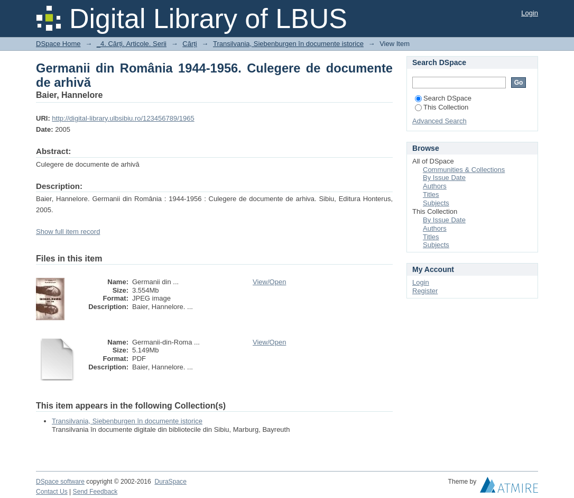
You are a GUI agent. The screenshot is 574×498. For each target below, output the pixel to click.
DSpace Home (58, 44)
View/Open (269, 282)
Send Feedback (95, 491)
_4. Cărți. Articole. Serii (131, 44)
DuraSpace (170, 481)
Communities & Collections (464, 170)
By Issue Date (444, 178)
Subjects (436, 203)
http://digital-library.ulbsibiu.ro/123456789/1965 (123, 118)
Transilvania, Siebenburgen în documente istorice (288, 44)
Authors (435, 186)
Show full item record (68, 232)
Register (425, 291)
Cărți (189, 44)
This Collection (441, 107)
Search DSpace (443, 98)
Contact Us (52, 491)
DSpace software (60, 481)
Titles (431, 194)
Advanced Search (439, 121)
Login (529, 13)
